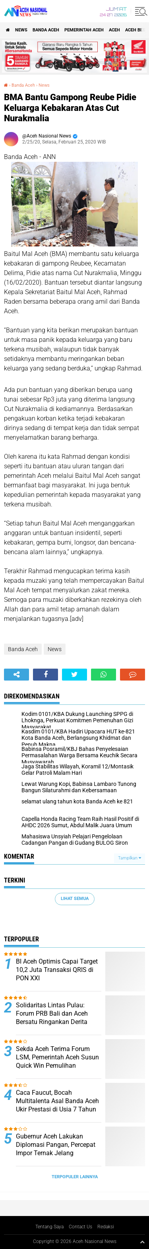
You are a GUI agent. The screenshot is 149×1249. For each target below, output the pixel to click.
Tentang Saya (49, 1227)
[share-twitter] (74, 675)
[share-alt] (16, 675)
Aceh (114, 30)
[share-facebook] (45, 675)
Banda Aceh (46, 30)
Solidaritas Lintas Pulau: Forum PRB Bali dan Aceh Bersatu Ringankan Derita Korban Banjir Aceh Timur (52, 1017)
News (21, 30)
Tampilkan (129, 858)
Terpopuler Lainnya (75, 1176)
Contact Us (80, 1227)
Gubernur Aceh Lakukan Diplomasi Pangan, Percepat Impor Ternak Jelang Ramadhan (55, 1149)
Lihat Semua (75, 898)
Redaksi (105, 1227)
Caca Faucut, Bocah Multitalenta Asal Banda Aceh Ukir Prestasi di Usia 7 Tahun (57, 1101)
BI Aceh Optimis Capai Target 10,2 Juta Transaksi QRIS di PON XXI (57, 970)
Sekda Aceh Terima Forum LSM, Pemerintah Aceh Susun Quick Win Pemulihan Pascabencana (57, 1061)
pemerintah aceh (84, 30)
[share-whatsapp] (103, 675)
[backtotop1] (142, 1242)
